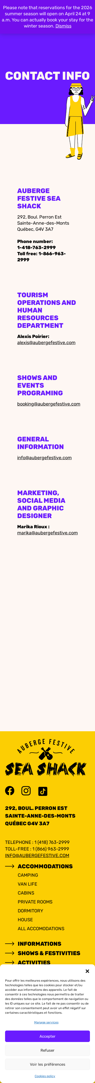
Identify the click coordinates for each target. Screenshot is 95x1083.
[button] (87, 970)
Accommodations (45, 866)
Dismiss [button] (63, 26)
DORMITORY (30, 911)
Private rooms (35, 902)
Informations (39, 943)
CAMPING (28, 875)
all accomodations (41, 928)
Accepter (47, 1036)
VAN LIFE (27, 884)
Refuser (47, 1050)
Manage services (46, 1022)
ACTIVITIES (34, 962)
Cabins (26, 893)
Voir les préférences (47, 1064)
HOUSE (25, 920)
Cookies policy (45, 1076)
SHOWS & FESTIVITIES (49, 953)
